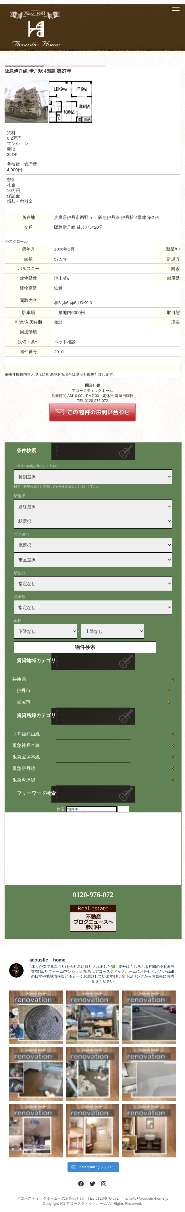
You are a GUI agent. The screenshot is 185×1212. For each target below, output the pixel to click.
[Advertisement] (48, 848)
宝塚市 (23, 702)
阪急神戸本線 (26, 745)
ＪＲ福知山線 (26, 733)
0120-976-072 (93, 895)
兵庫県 (19, 679)
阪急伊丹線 (23, 768)
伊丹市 (23, 690)
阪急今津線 (23, 779)
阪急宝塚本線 (26, 756)
